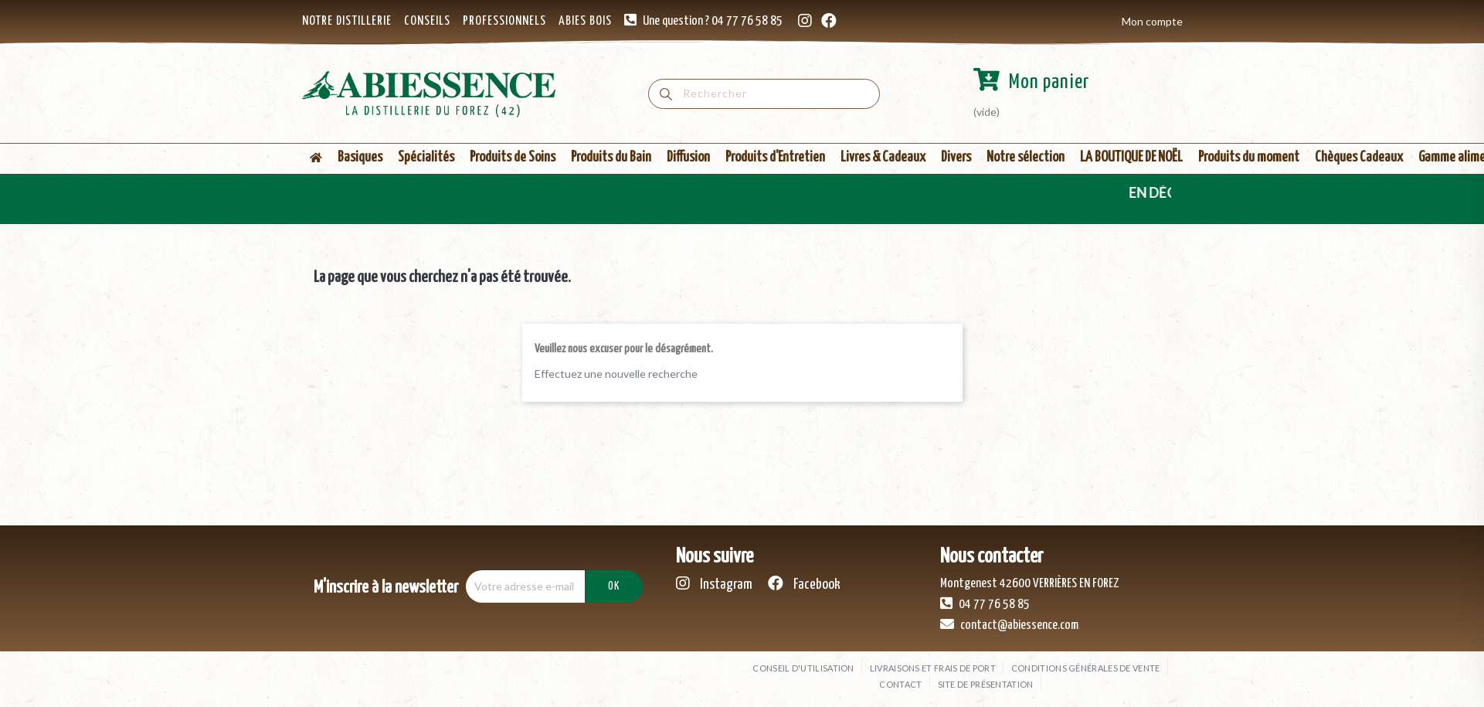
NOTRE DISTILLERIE (347, 21)
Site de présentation (986, 684)
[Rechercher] (764, 94)
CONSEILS (427, 21)
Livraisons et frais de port (933, 668)
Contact (900, 684)
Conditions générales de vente (1085, 668)
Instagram (714, 584)
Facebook (804, 584)
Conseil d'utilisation (803, 668)
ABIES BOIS (585, 21)
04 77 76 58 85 (985, 603)
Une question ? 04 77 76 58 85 (713, 21)
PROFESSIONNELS (504, 21)
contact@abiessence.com (1009, 624)
